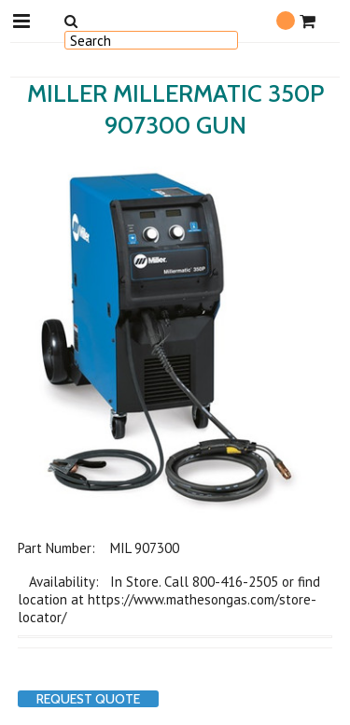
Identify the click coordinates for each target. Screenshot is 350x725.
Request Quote (88, 698)
